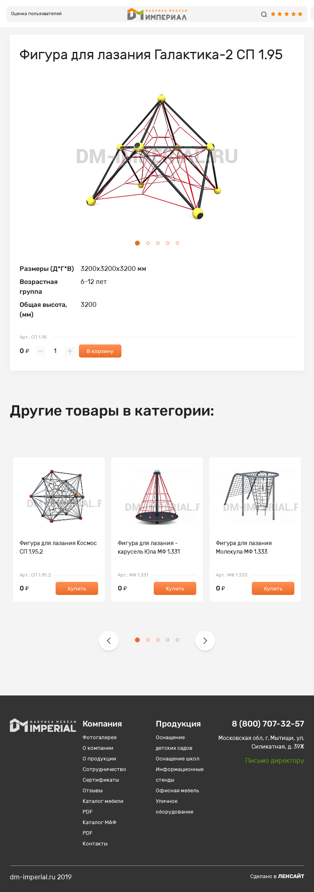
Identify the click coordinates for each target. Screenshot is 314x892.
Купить (77, 589)
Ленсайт (291, 876)
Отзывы (93, 790)
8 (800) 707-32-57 (268, 724)
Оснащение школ (178, 759)
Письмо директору (274, 761)
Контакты (95, 844)
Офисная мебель (177, 790)
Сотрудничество (104, 769)
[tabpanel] (157, 157)
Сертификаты (101, 780)
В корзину (100, 351)
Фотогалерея (100, 737)
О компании (98, 748)
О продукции (99, 759)
